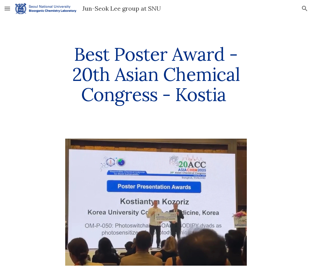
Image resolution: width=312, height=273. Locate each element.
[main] (155, 74)
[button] (7, 8)
